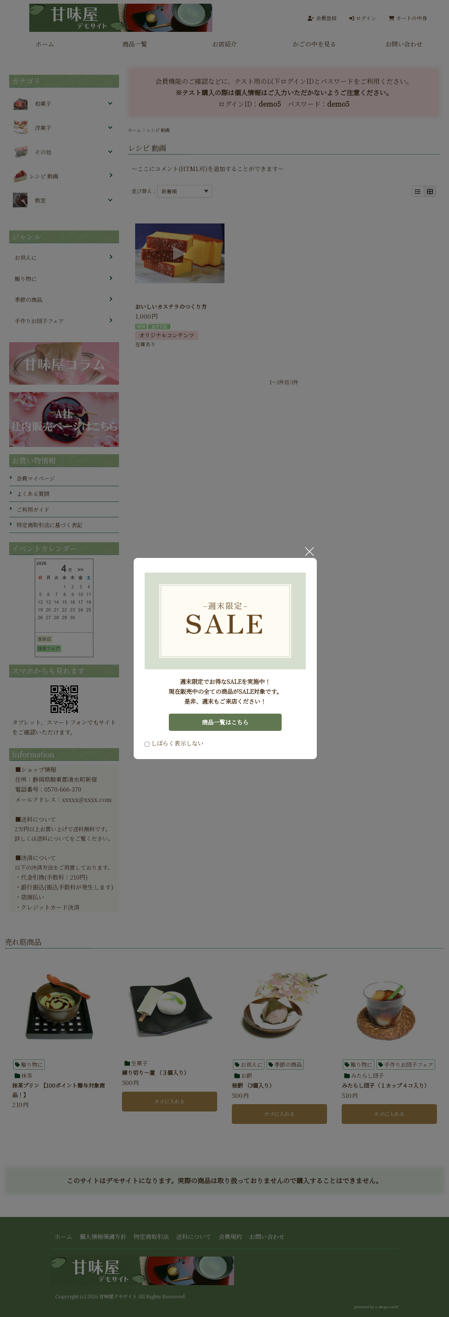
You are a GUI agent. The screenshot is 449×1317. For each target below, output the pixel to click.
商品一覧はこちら (225, 722)
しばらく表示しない (174, 743)
